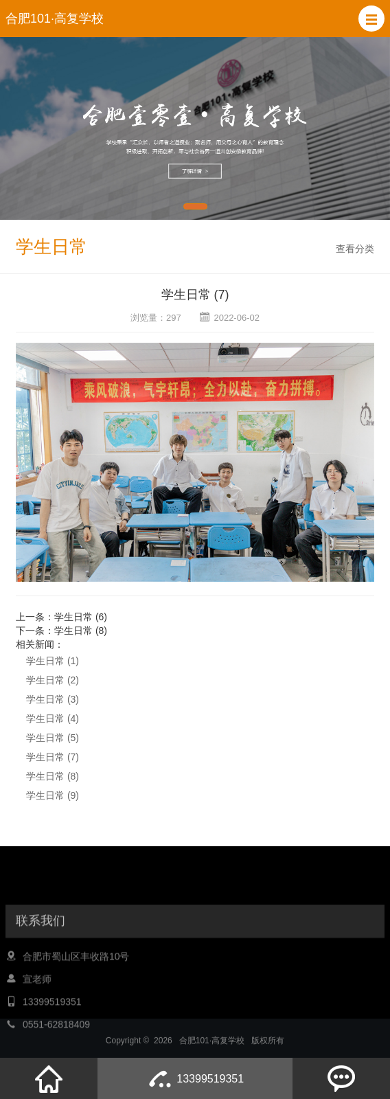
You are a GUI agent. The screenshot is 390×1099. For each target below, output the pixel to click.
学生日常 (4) (52, 718)
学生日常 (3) (52, 699)
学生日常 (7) (52, 756)
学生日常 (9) (52, 795)
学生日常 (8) (80, 630)
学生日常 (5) (52, 737)
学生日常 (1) (52, 660)
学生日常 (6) (80, 616)
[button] (371, 18)
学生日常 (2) (52, 680)
